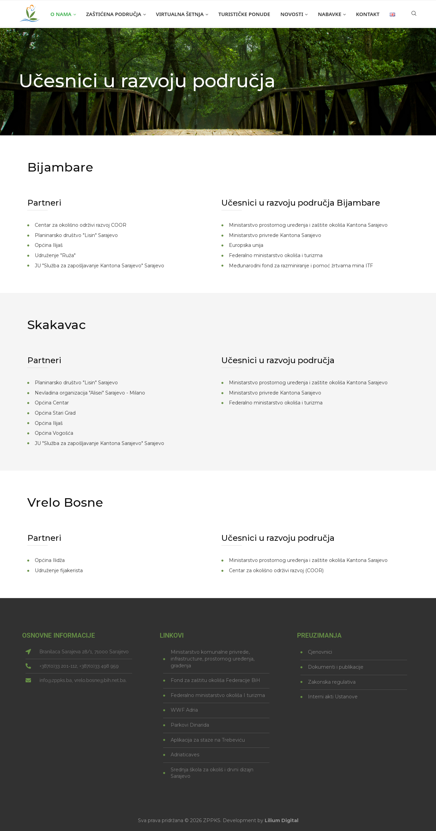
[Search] (413, 14)
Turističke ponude (244, 14)
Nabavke (329, 14)
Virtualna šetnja (180, 14)
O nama (61, 14)
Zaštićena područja (113, 14)
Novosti (291, 14)
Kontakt (367, 14)
